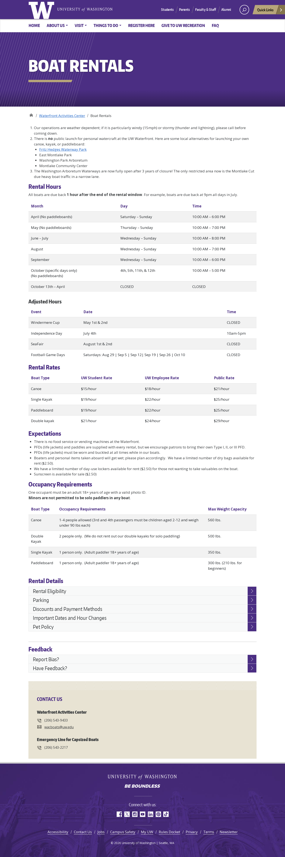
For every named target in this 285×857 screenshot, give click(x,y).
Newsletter (229, 831)
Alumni (226, 9)
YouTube (142, 814)
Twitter (127, 814)
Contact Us (83, 831)
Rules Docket (169, 831)
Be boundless (143, 786)
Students (167, 9)
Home (34, 25)
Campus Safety (122, 831)
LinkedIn (150, 814)
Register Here (141, 25)
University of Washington (42, 9)
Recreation (31, 114)
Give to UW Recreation (183, 25)
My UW (147, 831)
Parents (184, 9)
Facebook (119, 814)
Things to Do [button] (106, 25)
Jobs (101, 831)
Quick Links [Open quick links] (270, 10)
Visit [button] (79, 25)
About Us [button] (56, 25)
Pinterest (158, 814)
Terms (208, 831)
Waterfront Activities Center (62, 115)
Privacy (192, 831)
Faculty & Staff (205, 9)
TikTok (166, 814)
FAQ (215, 25)
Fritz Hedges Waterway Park (63, 149)
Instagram (135, 814)
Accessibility (58, 831)
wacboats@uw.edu (59, 727)
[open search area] (244, 9)
